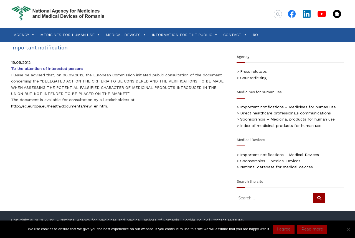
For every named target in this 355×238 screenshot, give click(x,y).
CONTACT (235, 35)
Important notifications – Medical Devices (279, 154)
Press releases (253, 71)
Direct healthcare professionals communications (285, 113)
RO (255, 34)
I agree (283, 229)
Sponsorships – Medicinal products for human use (287, 119)
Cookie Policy (195, 220)
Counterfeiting (253, 78)
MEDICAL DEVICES (126, 35)
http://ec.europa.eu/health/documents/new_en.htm (59, 106)
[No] (348, 229)
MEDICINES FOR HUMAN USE (70, 35)
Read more (312, 229)
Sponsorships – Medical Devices (270, 161)
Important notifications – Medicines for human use (288, 107)
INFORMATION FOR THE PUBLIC (185, 35)
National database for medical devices (276, 167)
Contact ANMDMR (228, 220)
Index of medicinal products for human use (280, 125)
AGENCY (24, 35)
